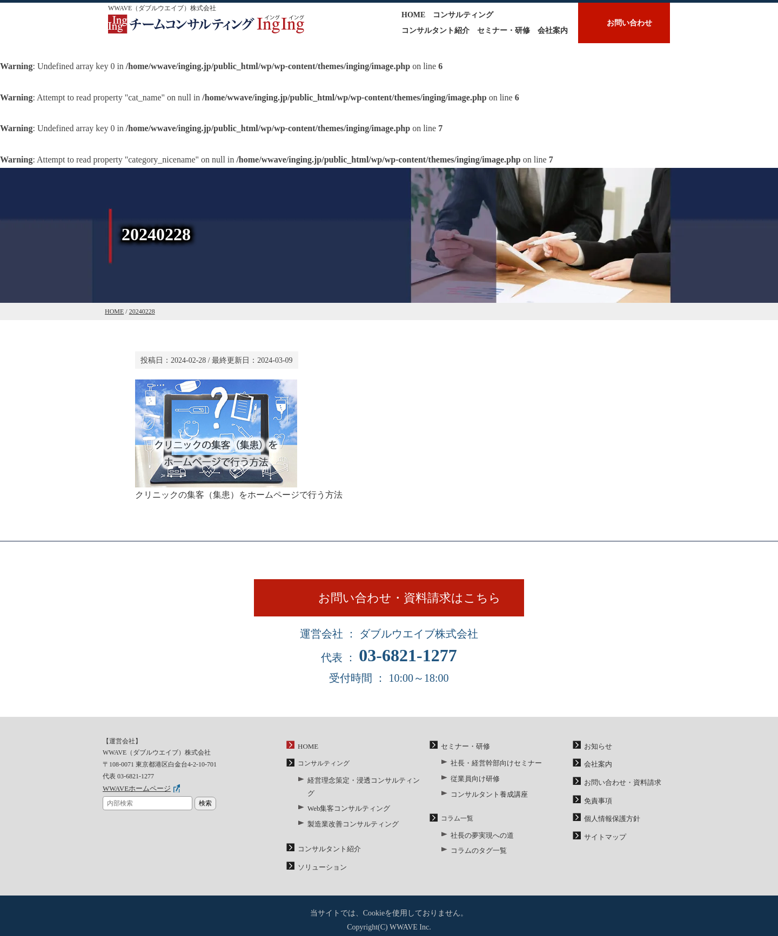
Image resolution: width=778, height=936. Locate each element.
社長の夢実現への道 (480, 837)
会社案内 (553, 30)
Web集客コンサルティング (345, 800)
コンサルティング (463, 15)
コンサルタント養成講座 (486, 797)
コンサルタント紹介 (435, 30)
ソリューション (320, 855)
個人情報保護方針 (610, 821)
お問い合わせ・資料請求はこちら (415, 601)
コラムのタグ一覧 (476, 852)
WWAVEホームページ (134, 795)
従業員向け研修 (473, 783)
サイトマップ (603, 838)
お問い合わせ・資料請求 (619, 787)
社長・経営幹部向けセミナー (493, 768)
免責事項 (597, 804)
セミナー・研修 (503, 30)
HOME (413, 15)
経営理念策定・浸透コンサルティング (362, 786)
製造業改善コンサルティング (349, 814)
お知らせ (597, 752)
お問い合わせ (629, 23)
